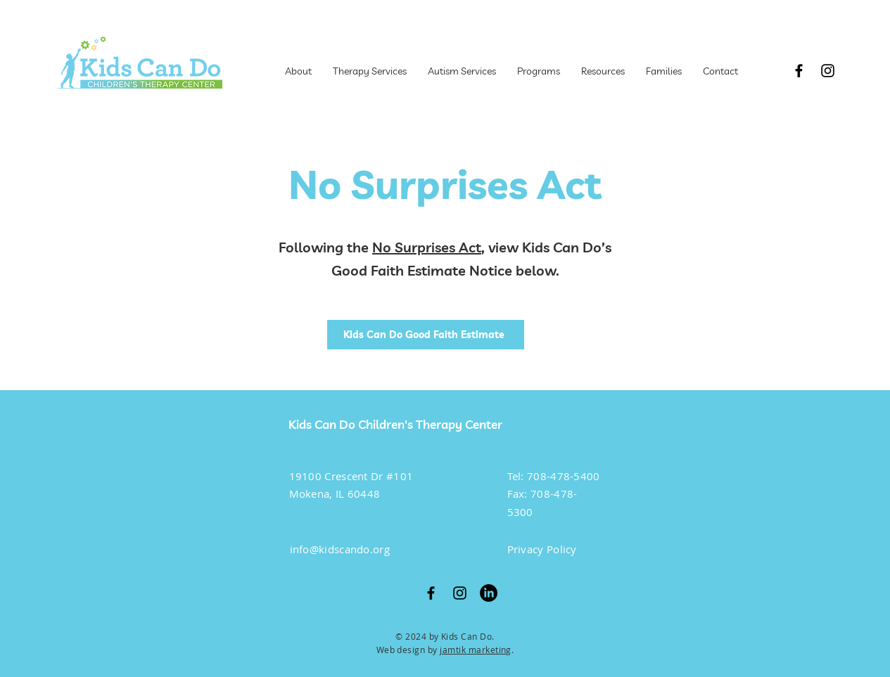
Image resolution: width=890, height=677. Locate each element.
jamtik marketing (475, 649)
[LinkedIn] (488, 593)
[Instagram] (828, 70)
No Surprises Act (426, 247)
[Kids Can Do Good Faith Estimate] (425, 334)
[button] (539, 71)
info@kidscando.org (340, 549)
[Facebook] (799, 70)
